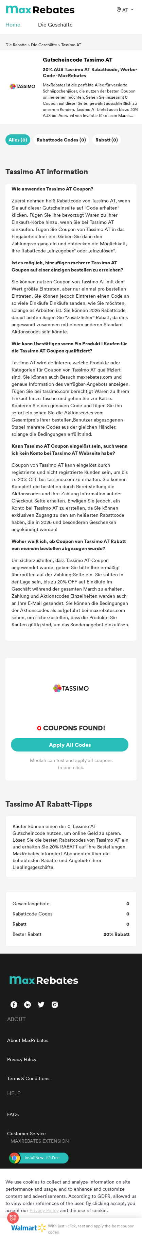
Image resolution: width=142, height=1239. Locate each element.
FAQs (13, 1114)
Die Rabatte (16, 45)
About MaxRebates (27, 1040)
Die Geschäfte (44, 45)
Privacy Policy (21, 1059)
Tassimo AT (71, 45)
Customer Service (26, 1133)
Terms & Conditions (28, 1078)
